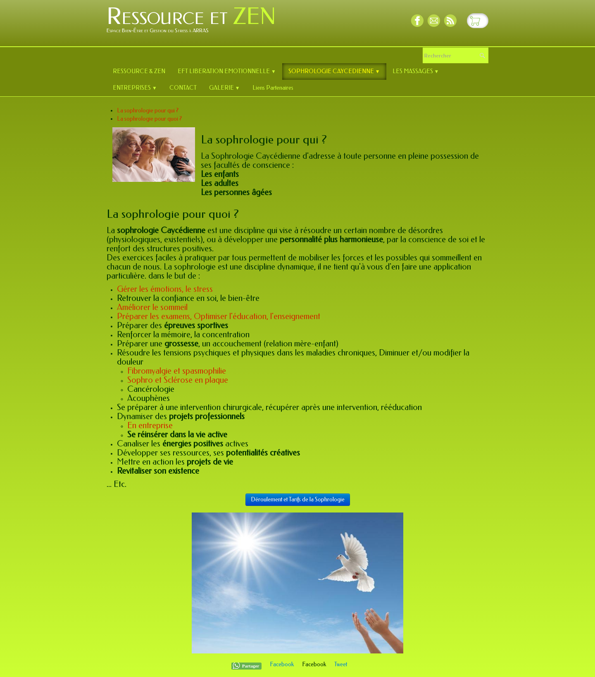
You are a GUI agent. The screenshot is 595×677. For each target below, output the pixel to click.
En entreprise (150, 425)
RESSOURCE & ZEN (139, 71)
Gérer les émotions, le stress (165, 289)
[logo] (194, 22)
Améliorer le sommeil (152, 307)
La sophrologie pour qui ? (147, 110)
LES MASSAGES (416, 71)
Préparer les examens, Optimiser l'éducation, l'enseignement (218, 316)
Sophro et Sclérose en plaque (177, 380)
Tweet (340, 664)
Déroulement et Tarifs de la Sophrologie (298, 499)
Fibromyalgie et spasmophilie (176, 371)
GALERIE (224, 87)
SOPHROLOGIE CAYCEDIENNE (334, 71)
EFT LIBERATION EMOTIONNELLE (227, 71)
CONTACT (183, 87)
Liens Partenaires (272, 87)
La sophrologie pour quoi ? (149, 118)
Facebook (282, 664)
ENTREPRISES (135, 87)
